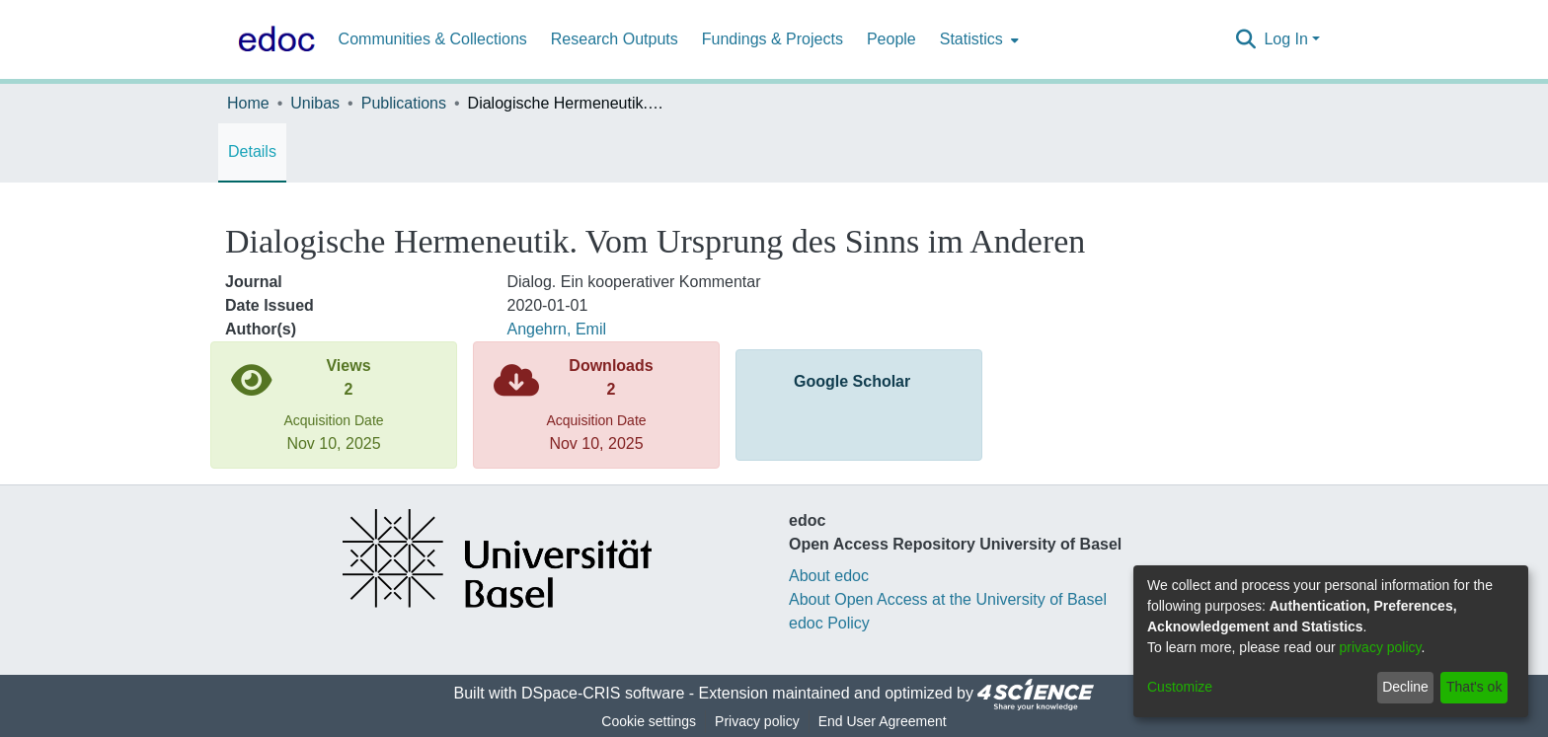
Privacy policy (757, 721)
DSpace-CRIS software (602, 693)
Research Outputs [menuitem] (614, 39)
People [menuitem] (891, 39)
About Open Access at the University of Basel (948, 599)
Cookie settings (648, 721)
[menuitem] (977, 39)
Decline (1405, 687)
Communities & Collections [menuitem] (433, 39)
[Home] (272, 39)
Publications (403, 103)
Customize (1179, 687)
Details (252, 151)
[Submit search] (1245, 39)
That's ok (1474, 687)
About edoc (829, 575)
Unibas (315, 103)
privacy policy (1381, 647)
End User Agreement (882, 721)
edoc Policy (829, 623)
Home (248, 103)
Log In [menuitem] (1285, 39)
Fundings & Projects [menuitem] (772, 39)
